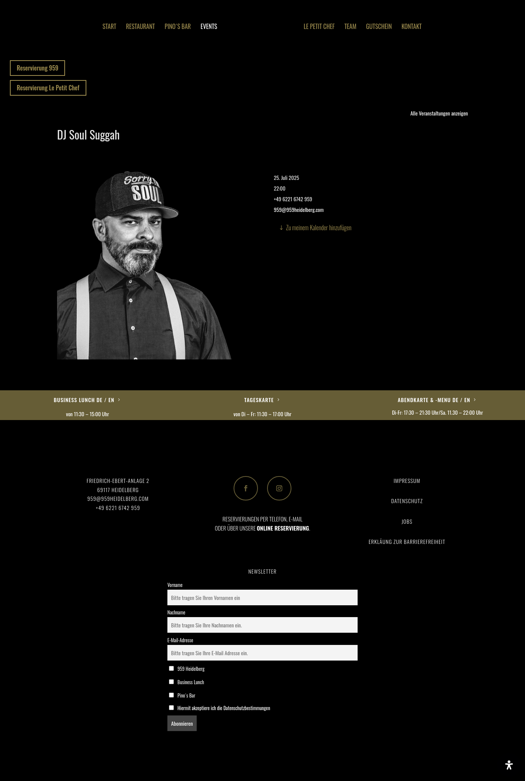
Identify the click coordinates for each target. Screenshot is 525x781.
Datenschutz (407, 501)
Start (109, 27)
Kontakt (411, 27)
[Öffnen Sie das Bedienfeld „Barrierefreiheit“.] (509, 765)
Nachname (176, 612)
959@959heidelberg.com (299, 209)
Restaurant (140, 27)
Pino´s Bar (178, 27)
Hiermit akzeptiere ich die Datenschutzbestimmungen (224, 708)
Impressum (407, 480)
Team (350, 27)
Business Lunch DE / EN (84, 400)
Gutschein (379, 27)
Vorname (175, 585)
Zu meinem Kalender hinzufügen (319, 227)
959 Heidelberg (187, 668)
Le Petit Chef (319, 27)
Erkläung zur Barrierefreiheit (407, 541)
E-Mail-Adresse (180, 640)
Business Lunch (186, 682)
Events (208, 27)
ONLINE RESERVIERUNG (283, 528)
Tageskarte (259, 400)
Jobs (406, 521)
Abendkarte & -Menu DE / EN (434, 400)
